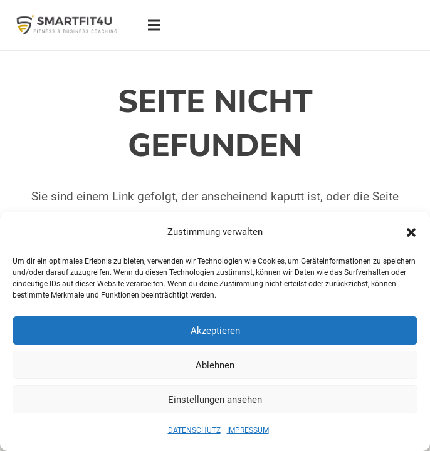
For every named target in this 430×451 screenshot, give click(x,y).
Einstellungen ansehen (215, 399)
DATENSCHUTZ (194, 430)
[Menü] (153, 25)
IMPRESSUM (248, 430)
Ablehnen (215, 365)
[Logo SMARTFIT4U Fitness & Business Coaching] (67, 25)
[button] (411, 232)
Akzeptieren (215, 330)
